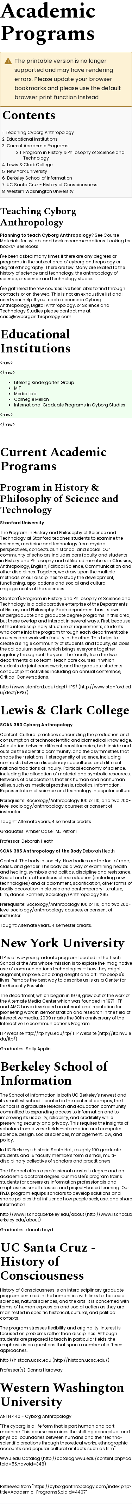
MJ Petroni (66, 831)
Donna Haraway (45, 1370)
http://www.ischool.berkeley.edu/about (42, 1214)
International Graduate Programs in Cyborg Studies (69, 405)
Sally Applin (38, 1049)
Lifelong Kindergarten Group (44, 382)
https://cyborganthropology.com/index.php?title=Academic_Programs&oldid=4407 (66, 1489)
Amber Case (39, 831)
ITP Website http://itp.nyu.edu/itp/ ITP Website (48, 1033)
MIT (17, 388)
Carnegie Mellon (31, 399)
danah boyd (39, 1230)
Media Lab (25, 394)
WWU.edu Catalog (20, 1458)
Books (31, 246)
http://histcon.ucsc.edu (25, 1360)
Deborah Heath (37, 841)
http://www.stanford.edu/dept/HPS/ (38, 687)
